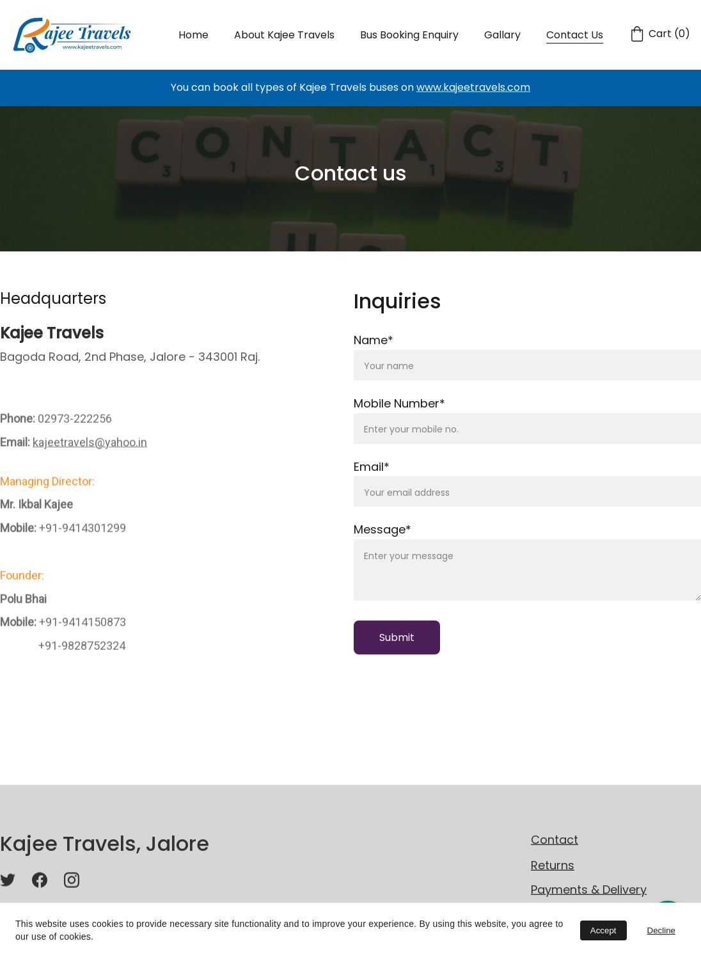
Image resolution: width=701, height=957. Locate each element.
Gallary (502, 35)
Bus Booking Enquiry (409, 35)
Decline (661, 930)
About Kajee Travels (284, 35)
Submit (396, 638)
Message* (382, 531)
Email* (372, 467)
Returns (552, 866)
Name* (373, 341)
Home (193, 35)
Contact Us (574, 35)
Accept (603, 930)
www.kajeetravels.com (473, 87)
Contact (554, 841)
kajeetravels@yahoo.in (90, 459)
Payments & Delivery (589, 891)
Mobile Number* (399, 404)
